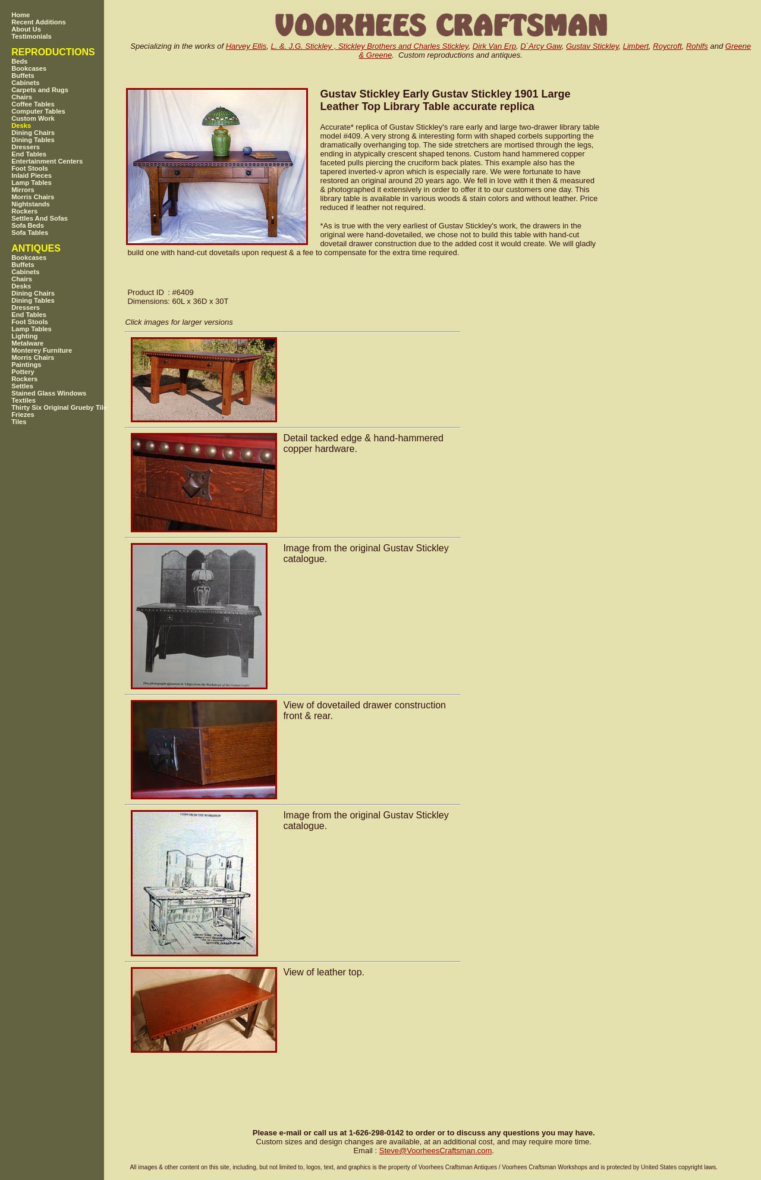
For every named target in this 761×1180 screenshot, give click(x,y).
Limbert (636, 46)
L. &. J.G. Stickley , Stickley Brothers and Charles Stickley (369, 46)
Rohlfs (697, 46)
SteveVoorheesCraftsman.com (435, 1150)
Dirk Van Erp (494, 46)
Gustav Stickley (592, 46)
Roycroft (667, 46)
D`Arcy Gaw (540, 46)
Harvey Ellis (246, 46)
